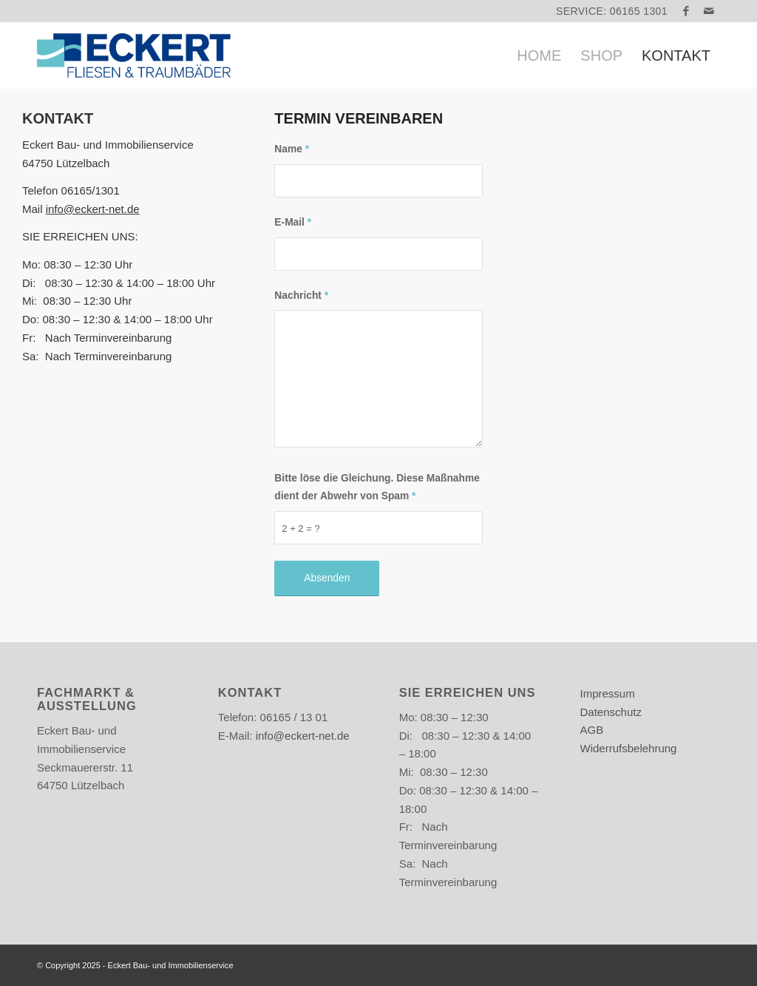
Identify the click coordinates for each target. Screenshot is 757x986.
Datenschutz (611, 712)
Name (291, 149)
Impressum (607, 693)
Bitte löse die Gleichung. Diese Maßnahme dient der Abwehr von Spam (377, 487)
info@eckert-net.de (93, 209)
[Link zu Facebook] (686, 11)
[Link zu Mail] (709, 11)
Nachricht (301, 295)
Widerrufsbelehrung (628, 748)
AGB (592, 729)
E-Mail (292, 222)
